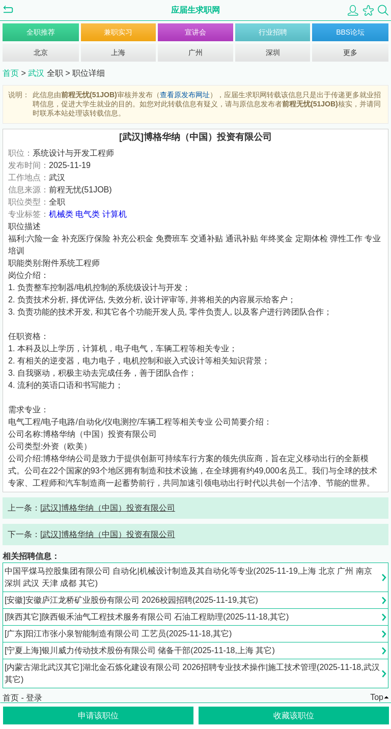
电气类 (87, 214)
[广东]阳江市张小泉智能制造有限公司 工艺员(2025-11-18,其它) (118, 633)
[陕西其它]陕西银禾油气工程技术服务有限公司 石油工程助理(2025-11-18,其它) (147, 616)
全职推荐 (40, 32)
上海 (118, 52)
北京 (41, 52)
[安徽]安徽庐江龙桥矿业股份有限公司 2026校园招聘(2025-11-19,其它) (131, 600)
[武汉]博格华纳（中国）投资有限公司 (107, 507)
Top (376, 697)
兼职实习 (118, 32)
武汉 (37, 73)
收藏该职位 (293, 715)
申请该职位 (98, 715)
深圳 (273, 52)
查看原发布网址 (185, 95)
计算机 (114, 214)
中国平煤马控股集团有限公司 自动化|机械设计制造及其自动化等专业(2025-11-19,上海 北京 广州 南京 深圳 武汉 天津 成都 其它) (188, 577)
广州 (195, 52)
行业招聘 (273, 32)
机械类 (61, 214)
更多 (350, 52)
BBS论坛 (350, 32)
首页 (11, 73)
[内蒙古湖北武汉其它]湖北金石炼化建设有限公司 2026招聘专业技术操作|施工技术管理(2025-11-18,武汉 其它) (192, 673)
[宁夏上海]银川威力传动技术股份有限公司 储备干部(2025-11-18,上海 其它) (140, 650)
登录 (34, 697)
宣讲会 (195, 32)
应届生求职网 (195, 10)
